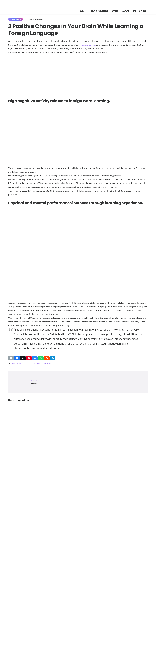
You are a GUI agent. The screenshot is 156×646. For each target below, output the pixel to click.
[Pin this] (29, 358)
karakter (46, 363)
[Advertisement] (78, 74)
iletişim (39, 363)
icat (34, 363)
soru (50, 363)
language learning (88, 44)
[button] (147, 11)
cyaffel (34, 380)
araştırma (20, 363)
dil (26, 363)
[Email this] (11, 358)
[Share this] (17, 358)
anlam (14, 363)
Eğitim (30, 363)
